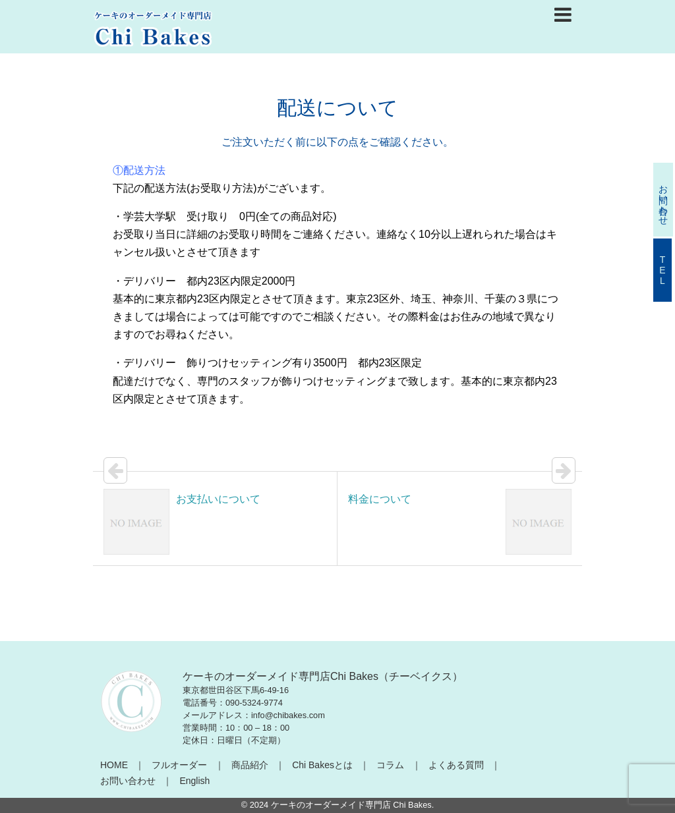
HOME (114, 765)
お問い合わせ (128, 780)
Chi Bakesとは (322, 765)
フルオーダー (179, 765)
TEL (662, 270)
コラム (390, 765)
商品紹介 (249, 765)
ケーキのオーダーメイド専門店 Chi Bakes (351, 805)
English (194, 780)
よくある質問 (456, 765)
